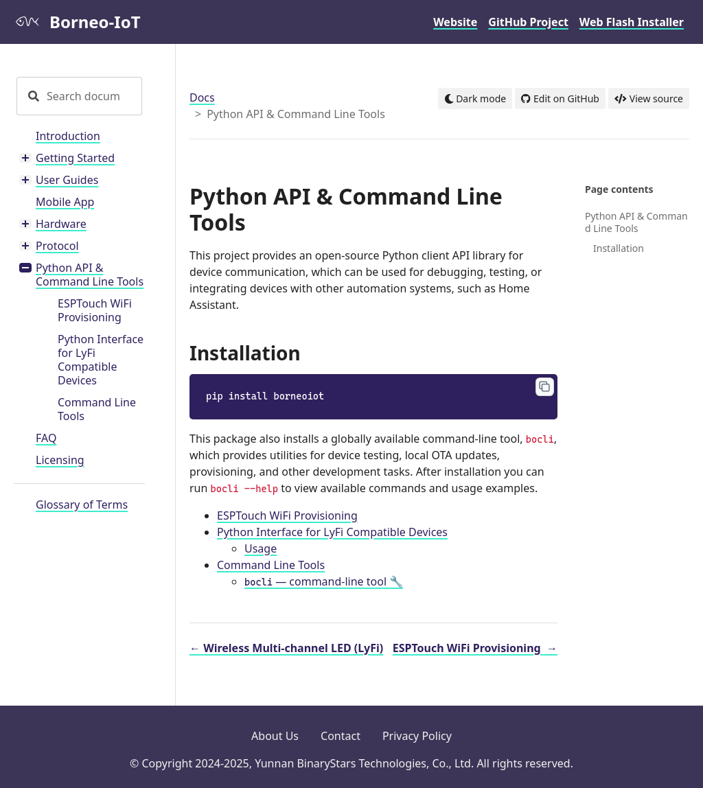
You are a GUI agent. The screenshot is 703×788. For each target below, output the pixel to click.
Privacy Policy (417, 735)
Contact (340, 735)
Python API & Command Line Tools (89, 274)
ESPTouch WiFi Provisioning (95, 310)
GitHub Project (528, 22)
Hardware (61, 223)
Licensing (60, 459)
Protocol (57, 245)
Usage (260, 548)
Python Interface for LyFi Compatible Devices (100, 360)
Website (455, 22)
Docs (202, 97)
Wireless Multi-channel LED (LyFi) (286, 648)
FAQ (46, 437)
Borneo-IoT (77, 21)
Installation (618, 248)
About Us (275, 735)
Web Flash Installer (631, 22)
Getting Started (75, 157)
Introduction (68, 135)
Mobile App (65, 201)
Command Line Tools (97, 409)
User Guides (67, 179)
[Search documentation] (93, 96)
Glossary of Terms (82, 504)
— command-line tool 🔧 (323, 581)
